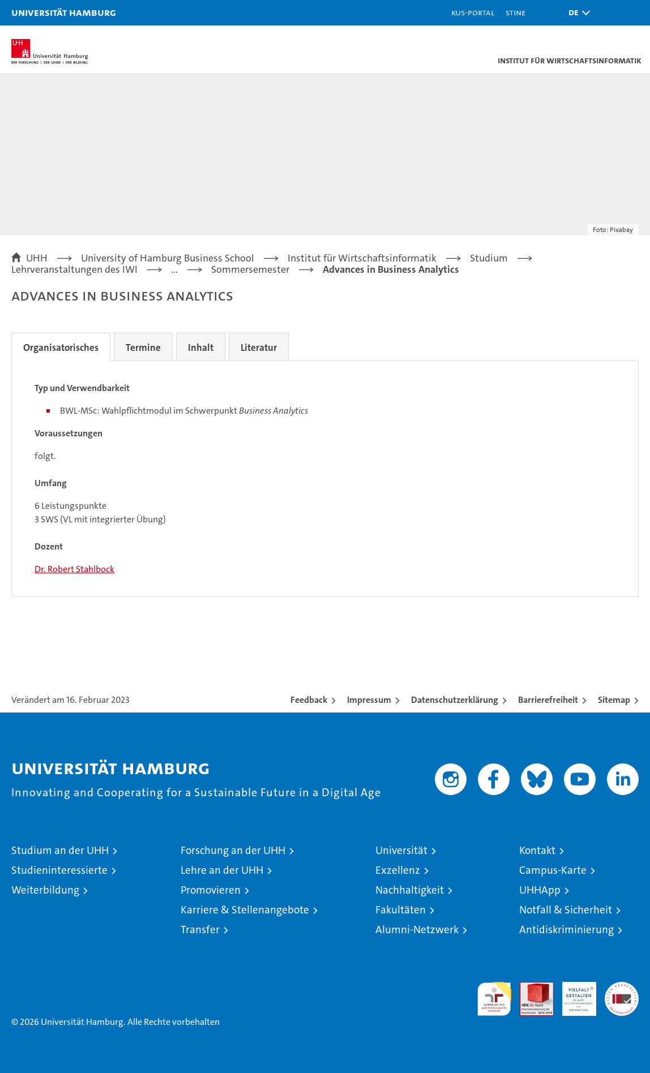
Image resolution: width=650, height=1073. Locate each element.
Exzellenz (397, 870)
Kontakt (537, 850)
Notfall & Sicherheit (565, 910)
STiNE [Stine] (515, 12)
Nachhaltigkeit (409, 890)
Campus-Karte (553, 870)
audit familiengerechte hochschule (494, 999)
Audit (530, 988)
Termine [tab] (143, 347)
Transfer (200, 929)
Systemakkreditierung (622, 988)
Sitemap (614, 700)
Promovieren (211, 890)
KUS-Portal (472, 12)
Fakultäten (400, 910)
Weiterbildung (45, 890)
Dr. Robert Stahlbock (74, 569)
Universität (401, 850)
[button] (576, 12)
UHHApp (540, 890)
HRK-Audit (573, 994)
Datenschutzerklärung (454, 700)
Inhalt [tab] (200, 347)
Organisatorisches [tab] (61, 347)
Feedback (308, 700)
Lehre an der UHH (222, 870)
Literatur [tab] (259, 347)
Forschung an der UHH (233, 850)
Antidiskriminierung (566, 929)
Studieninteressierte (59, 870)
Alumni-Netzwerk (417, 929)
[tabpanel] (325, 478)
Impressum (369, 700)
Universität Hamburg (63, 12)
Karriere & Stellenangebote (245, 910)
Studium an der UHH (60, 850)
